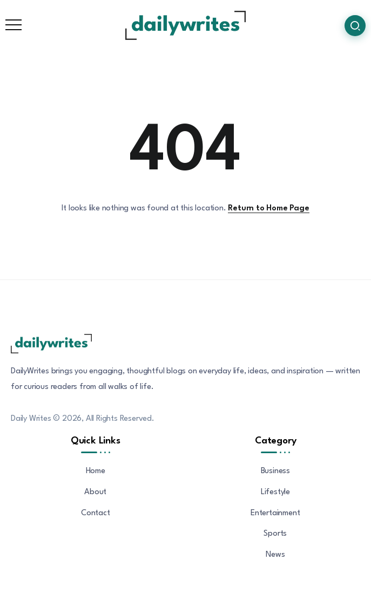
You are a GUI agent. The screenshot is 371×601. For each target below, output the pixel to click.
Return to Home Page (268, 208)
